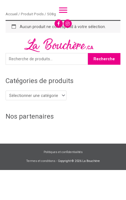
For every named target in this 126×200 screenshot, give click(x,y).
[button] (59, 23)
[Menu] (63, 10)
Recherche (104, 58)
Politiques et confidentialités (63, 151)
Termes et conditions (40, 160)
